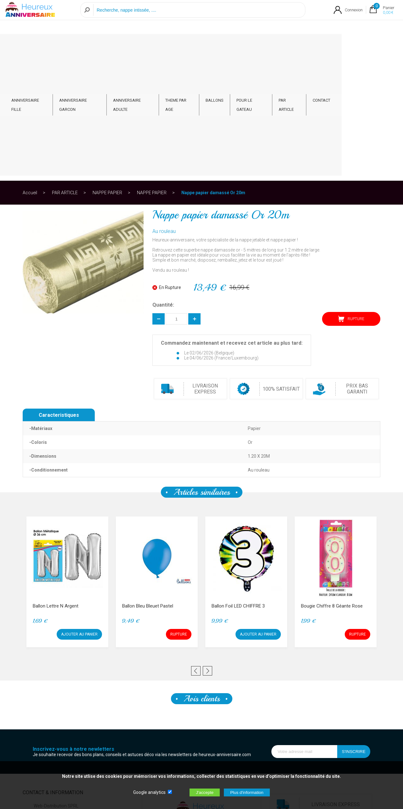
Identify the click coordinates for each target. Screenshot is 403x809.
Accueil (30, 67)
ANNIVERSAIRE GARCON (106, 44)
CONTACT (362, 44)
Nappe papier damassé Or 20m (213, 67)
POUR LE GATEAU (288, 44)
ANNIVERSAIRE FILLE (52, 44)
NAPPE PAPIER (107, 67)
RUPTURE (351, 193)
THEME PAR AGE (213, 44)
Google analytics (149, 792)
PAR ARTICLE (328, 44)
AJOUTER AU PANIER (79, 509)
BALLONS (250, 44)
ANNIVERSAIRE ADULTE (163, 44)
